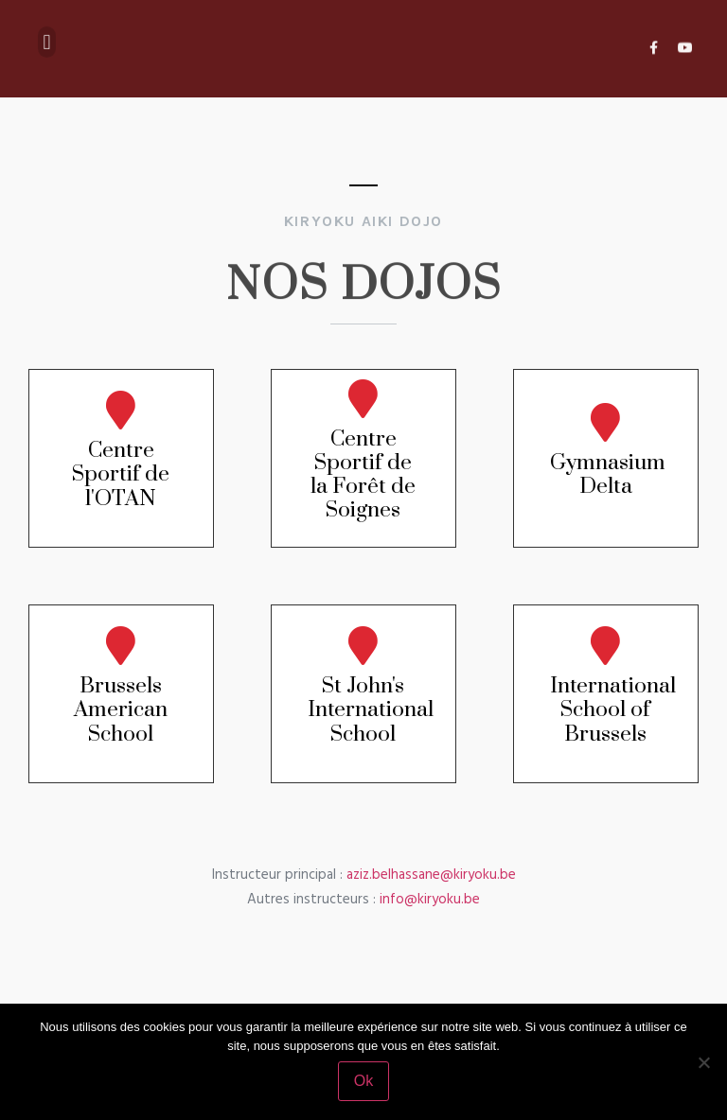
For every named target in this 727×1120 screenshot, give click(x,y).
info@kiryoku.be (430, 899)
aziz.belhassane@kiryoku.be (431, 875)
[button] (47, 35)
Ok (363, 1081)
